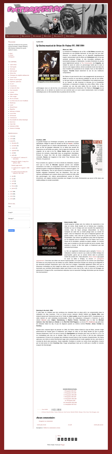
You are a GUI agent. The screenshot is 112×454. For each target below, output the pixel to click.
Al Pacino (43, 412)
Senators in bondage (15, 128)
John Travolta (67, 412)
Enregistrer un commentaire (46, 421)
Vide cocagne (13, 96)
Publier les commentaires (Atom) (52, 428)
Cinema (56, 412)
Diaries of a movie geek (16, 79)
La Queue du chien (14, 88)
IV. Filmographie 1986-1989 (70, 394)
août (13, 153)
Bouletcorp (12, 103)
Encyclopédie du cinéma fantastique (19, 119)
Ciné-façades (13, 67)
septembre (14, 150)
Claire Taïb (12, 124)
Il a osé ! (12, 84)
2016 (11, 194)
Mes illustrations (13, 36)
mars (13, 183)
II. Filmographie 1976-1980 (70, 392)
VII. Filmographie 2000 (70, 400)
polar (98, 412)
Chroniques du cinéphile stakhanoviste (19, 75)
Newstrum (12, 69)
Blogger (63, 444)
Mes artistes (26, 36)
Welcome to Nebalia (15, 111)
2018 (11, 141)
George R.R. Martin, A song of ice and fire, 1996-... (20, 162)
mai (13, 178)
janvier (13, 188)
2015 (11, 196)
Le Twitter (10, 55)
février (13, 186)
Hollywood (60, 412)
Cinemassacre (13, 117)
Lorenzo (12, 92)
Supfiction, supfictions (15, 81)
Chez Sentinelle (14, 90)
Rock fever (12, 122)
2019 (11, 138)
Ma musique (37, 36)
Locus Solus (13, 113)
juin (13, 176)
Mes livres (47, 36)
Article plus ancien (98, 425)
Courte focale (13, 77)
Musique (81, 412)
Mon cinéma (70, 36)
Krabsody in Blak (14, 126)
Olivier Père (13, 73)
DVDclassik (13, 115)
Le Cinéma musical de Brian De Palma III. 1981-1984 (19, 172)
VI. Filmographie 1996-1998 (70, 398)
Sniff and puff (13, 71)
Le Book (10, 53)
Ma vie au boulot (14, 98)
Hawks (70, 143)
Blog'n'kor (12, 109)
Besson (43, 320)
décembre (14, 143)
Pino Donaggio (92, 412)
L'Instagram (11, 57)
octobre (14, 148)
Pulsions (99, 251)
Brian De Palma (50, 412)
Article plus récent (41, 425)
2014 (11, 199)
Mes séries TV (58, 36)
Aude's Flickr (13, 64)
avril (13, 181)
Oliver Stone (86, 412)
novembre (14, 145)
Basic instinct (93, 257)
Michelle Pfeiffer (74, 412)
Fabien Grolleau (14, 94)
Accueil (70, 425)
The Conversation (87, 63)
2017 (11, 191)
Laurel (11, 105)
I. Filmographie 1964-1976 (70, 391)
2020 (11, 136)
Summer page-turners (16, 165)
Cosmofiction (13, 86)
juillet (13, 155)
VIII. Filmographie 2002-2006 (70, 402)
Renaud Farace (13, 107)
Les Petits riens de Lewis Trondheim (19, 100)
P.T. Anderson (90, 322)
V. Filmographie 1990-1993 (70, 396)
